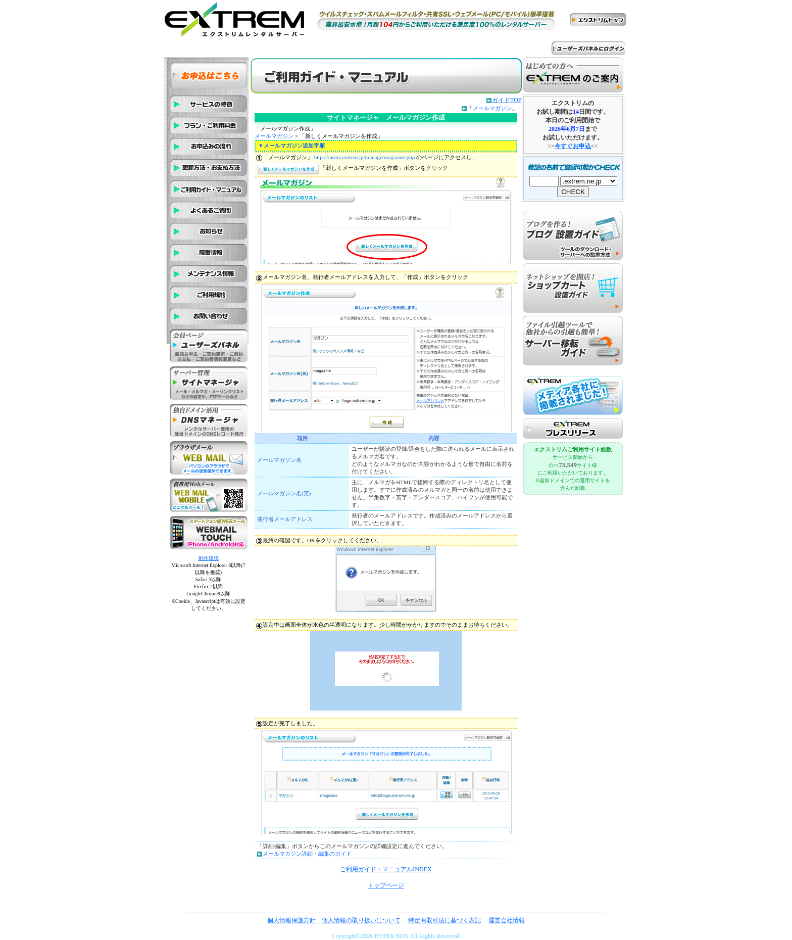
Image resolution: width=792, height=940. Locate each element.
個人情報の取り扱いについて (361, 920)
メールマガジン (492, 108)
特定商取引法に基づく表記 (444, 920)
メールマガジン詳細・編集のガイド (307, 854)
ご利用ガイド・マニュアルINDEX (385, 869)
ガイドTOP (506, 100)
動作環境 (209, 558)
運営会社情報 (506, 920)
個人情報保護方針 (291, 920)
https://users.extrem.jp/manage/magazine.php (364, 157)
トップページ (386, 885)
